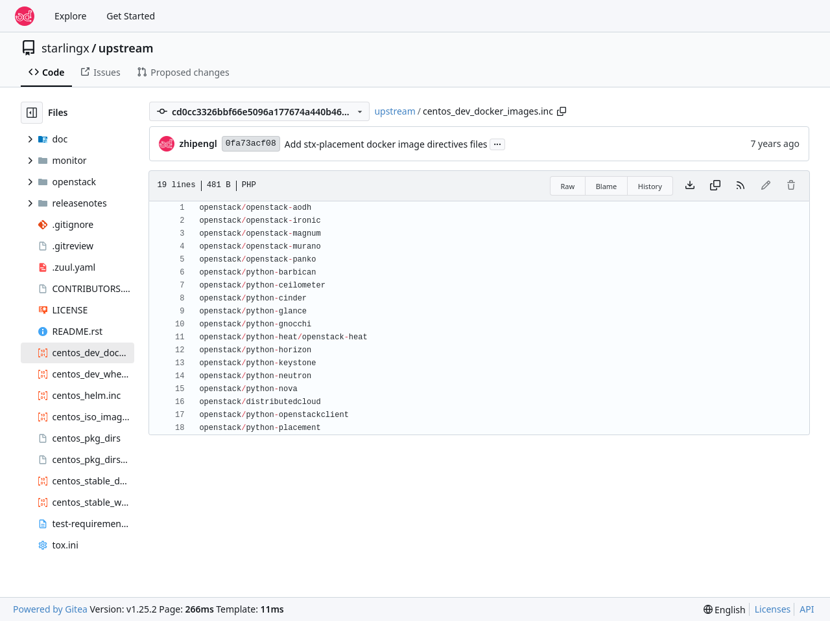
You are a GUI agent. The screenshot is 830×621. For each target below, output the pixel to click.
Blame (606, 186)
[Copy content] (715, 186)
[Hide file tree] (32, 113)
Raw (568, 186)
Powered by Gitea (50, 609)
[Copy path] (561, 111)
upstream (126, 47)
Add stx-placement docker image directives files (386, 144)
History (650, 186)
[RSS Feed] (740, 186)
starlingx (65, 47)
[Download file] (690, 186)
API (807, 609)
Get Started (130, 16)
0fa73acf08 (251, 143)
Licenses (773, 609)
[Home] (24, 16)
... (497, 143)
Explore (70, 16)
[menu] (725, 610)
